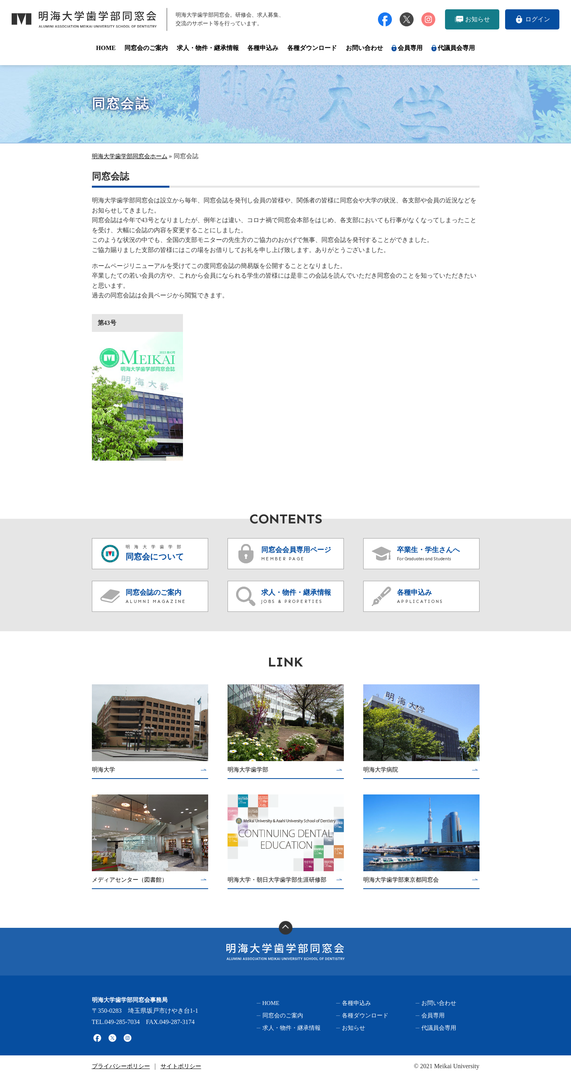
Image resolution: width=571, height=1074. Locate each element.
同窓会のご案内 (146, 48)
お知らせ (477, 19)
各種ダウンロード (312, 48)
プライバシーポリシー (123, 1063)
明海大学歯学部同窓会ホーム (132, 156)
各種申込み (262, 48)
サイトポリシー (186, 1063)
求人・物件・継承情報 (208, 48)
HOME (106, 48)
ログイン (537, 19)
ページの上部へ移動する (285, 928)
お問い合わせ (364, 48)
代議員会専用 (456, 48)
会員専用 (410, 48)
